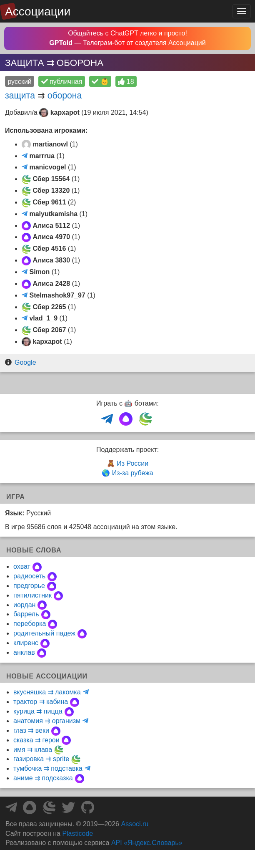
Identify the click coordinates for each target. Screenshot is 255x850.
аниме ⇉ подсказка (43, 778)
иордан (24, 604)
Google (25, 362)
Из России (132, 463)
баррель (26, 614)
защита (20, 95)
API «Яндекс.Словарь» (146, 842)
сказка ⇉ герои (36, 740)
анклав (24, 652)
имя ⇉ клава (32, 749)
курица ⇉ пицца (37, 711)
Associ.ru (134, 823)
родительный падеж (44, 633)
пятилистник (32, 595)
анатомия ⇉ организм (46, 720)
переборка (29, 623)
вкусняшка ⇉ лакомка (47, 692)
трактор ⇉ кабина (40, 701)
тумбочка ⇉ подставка (47, 768)
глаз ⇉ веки (31, 730)
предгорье (29, 585)
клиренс (25, 642)
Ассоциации (37, 11)
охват (21, 566)
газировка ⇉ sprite (41, 758)
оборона (65, 95)
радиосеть (29, 576)
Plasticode (77, 833)
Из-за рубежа (132, 473)
